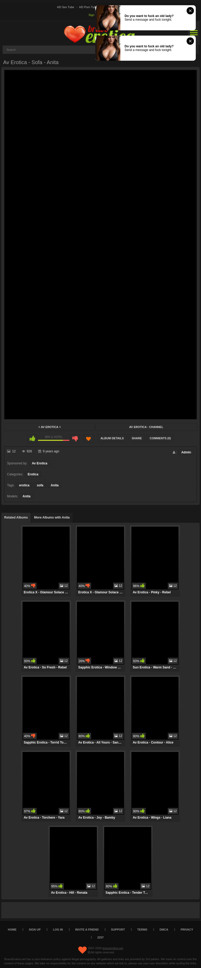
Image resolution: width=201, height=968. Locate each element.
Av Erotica (49, 427)
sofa (40, 485)
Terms (142, 929)
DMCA (164, 929)
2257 (100, 937)
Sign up (93, 14)
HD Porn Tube (88, 7)
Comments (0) (160, 438)
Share (137, 438)
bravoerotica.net (112, 948)
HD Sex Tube (65, 7)
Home (12, 929)
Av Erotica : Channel (146, 427)
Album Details (112, 438)
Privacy (187, 929)
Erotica (33, 474)
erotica (24, 485)
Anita (55, 485)
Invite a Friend (87, 929)
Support (118, 929)
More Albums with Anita (52, 517)
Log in (58, 929)
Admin (186, 452)
